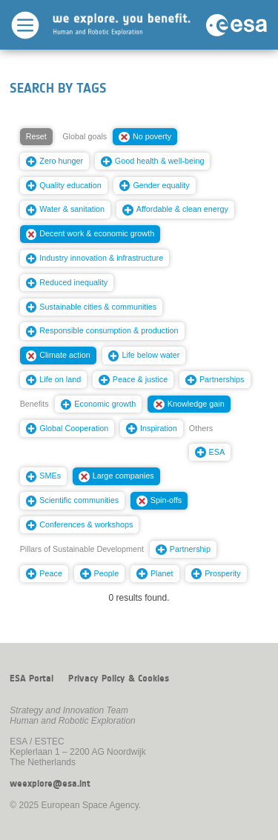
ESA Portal (31, 678)
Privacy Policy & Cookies (118, 678)
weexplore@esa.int (50, 784)
